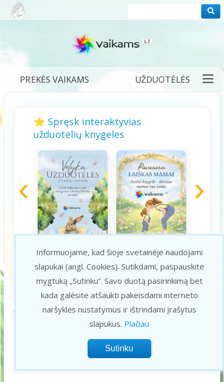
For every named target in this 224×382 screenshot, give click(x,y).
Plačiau (136, 323)
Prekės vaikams (54, 79)
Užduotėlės (162, 79)
